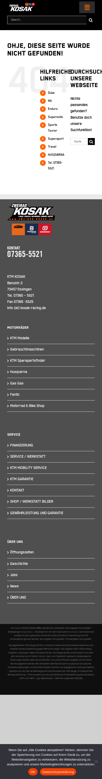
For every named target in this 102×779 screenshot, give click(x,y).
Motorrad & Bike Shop (27, 406)
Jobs (13, 575)
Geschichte (19, 564)
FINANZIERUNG (21, 445)
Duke (51, 93)
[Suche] (90, 20)
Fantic (15, 395)
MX (50, 101)
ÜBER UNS (18, 597)
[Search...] (46, 20)
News (14, 586)
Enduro (53, 109)
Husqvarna (18, 372)
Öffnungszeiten (22, 552)
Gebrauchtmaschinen (27, 349)
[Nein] (96, 761)
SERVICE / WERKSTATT (27, 457)
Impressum (16, 628)
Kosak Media (27, 632)
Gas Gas (16, 383)
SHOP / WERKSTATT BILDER (31, 502)
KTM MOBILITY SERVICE (28, 468)
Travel (52, 147)
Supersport (55, 139)
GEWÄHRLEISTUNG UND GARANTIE (36, 513)
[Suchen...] (79, 141)
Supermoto (55, 117)
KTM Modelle (19, 338)
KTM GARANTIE (21, 479)
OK (33, 772)
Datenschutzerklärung (58, 772)
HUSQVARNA (56, 155)
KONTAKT (17, 490)
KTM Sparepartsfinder (27, 361)
